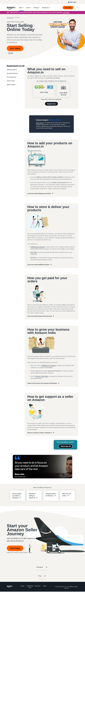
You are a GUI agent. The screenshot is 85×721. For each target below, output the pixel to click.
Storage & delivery (12, 73)
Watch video (64, 446)
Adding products (12, 69)
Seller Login (73, 2)
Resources (45, 7)
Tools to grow (11, 81)
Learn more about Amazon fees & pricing (39, 316)
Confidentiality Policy (30, 586)
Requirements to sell (15, 66)
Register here (51, 104)
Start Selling (68, 7)
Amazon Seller (10, 17)
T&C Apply (10, 52)
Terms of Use (37, 586)
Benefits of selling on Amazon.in (32, 496)
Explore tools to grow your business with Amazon (42, 383)
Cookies (44, 586)
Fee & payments (11, 77)
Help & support (11, 84)
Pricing (36, 7)
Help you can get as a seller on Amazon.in (39, 432)
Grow (28, 7)
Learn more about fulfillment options (38, 264)
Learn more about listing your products (39, 193)
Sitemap (22, 586)
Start (20, 7)
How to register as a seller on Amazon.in (17, 496)
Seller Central (39, 122)
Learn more (66, 12)
